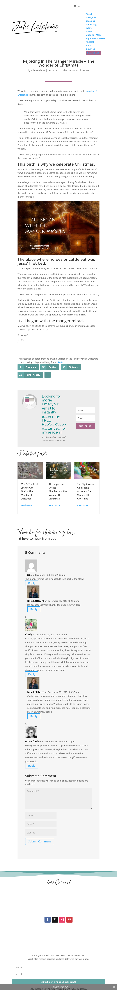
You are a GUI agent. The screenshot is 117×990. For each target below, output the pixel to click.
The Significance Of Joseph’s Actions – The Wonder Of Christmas (85, 491)
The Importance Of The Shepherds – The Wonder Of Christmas (58, 491)
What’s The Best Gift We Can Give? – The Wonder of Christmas (29, 491)
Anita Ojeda (32, 741)
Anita (60, 362)
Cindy (28, 634)
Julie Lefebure (38, 70)
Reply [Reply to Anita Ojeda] (31, 765)
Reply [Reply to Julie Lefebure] (33, 609)
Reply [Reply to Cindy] (31, 674)
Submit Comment (39, 841)
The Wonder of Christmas (76, 70)
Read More (26, 505)
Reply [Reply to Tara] (31, 583)
